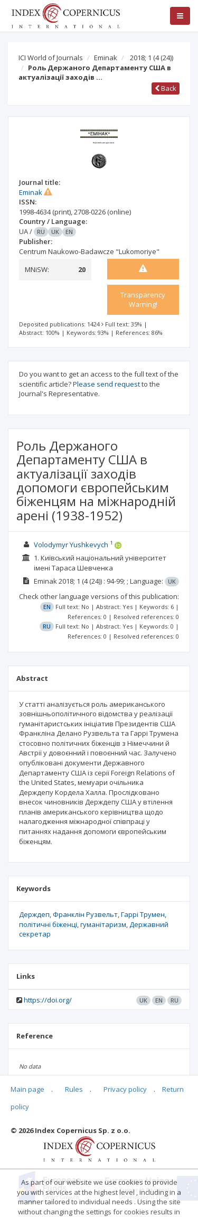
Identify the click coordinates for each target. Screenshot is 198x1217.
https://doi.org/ (48, 1000)
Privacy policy (125, 1089)
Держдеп (34, 914)
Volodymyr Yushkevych (71, 544)
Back (165, 88)
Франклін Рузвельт (85, 914)
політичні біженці (48, 924)
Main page (27, 1089)
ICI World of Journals (50, 57)
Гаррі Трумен (143, 914)
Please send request (106, 384)
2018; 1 (151, 57)
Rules (74, 1089)
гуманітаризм (103, 924)
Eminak (105, 57)
